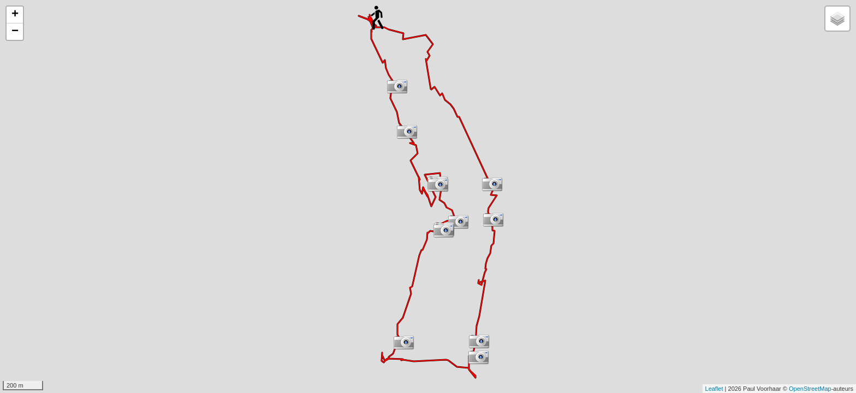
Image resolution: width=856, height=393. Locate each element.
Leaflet (714, 388)
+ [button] (15, 15)
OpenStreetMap (810, 388)
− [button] (15, 31)
